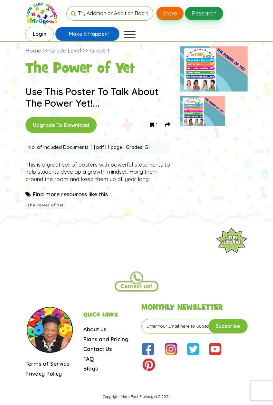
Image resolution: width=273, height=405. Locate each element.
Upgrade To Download (61, 125)
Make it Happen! (89, 34)
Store (170, 13)
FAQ (88, 358)
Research (204, 13)
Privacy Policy (43, 373)
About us (94, 329)
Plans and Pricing (105, 339)
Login (39, 34)
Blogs (90, 368)
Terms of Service (47, 363)
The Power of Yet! (45, 204)
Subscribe (228, 326)
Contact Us (97, 348)
